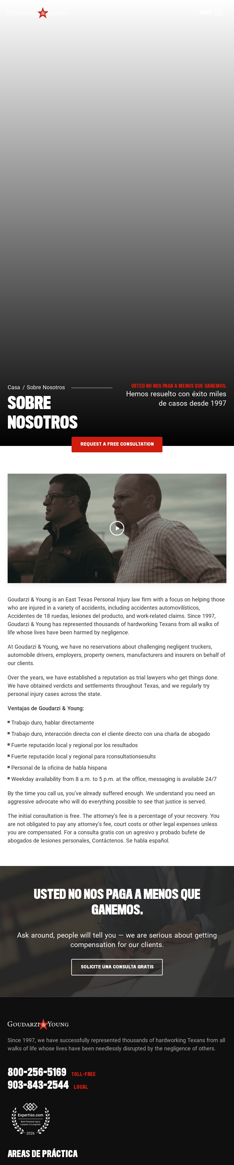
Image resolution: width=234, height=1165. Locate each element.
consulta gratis (96, 832)
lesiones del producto (97, 616)
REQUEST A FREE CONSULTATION (117, 444)
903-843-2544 (38, 1086)
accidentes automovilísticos (165, 607)
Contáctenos (107, 840)
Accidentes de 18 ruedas (38, 616)
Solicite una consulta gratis (117, 967)
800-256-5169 (37, 1073)
